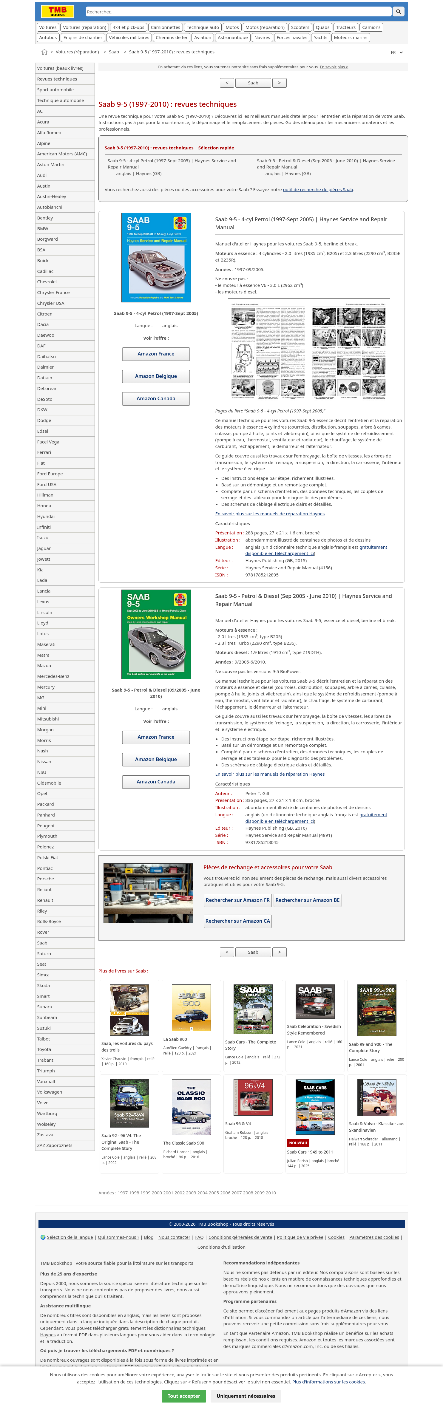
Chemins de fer (172, 37)
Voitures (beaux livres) (60, 68)
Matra (43, 655)
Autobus (48, 37)
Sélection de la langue (70, 1237)
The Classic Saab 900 (183, 1143)
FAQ (199, 1237)
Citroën (45, 314)
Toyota (44, 1049)
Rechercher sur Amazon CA (238, 921)
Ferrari (44, 452)
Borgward (47, 239)
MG (41, 698)
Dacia (43, 324)
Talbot (43, 1039)
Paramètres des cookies (374, 1237)
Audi (42, 175)
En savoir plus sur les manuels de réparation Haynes (270, 514)
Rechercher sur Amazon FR (238, 900)
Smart (43, 996)
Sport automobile (55, 89)
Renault (45, 900)
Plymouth (47, 836)
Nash (42, 751)
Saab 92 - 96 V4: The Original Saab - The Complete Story (121, 1142)
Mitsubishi (48, 719)
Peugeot (46, 825)
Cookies (336, 1237)
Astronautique (233, 37)
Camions (371, 27)
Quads (323, 27)
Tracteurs (346, 27)
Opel (42, 793)
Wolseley (46, 1124)
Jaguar (44, 548)
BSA (41, 250)
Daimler (45, 367)
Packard (45, 804)
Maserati (46, 644)
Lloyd (42, 623)
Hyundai (46, 516)
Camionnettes (165, 27)
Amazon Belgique (156, 376)
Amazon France (156, 353)
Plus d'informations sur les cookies (328, 1382)
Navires (262, 37)
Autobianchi (49, 207)
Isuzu (43, 537)
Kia (40, 570)
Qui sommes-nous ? (118, 1237)
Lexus (43, 601)
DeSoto (45, 399)
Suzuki (44, 1028)
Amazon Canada (156, 398)
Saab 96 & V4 (238, 1123)
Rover (43, 932)
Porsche (45, 879)
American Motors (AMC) (62, 154)
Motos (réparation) (265, 27)
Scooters (300, 27)
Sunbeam (47, 1017)
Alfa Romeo (49, 132)
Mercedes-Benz (53, 676)
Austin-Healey (51, 196)
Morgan (45, 729)
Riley (42, 911)
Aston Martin (50, 164)
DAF (41, 346)
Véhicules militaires (129, 37)
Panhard (46, 815)
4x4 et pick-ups (128, 27)
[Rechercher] (399, 11)
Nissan (44, 761)
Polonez (45, 847)
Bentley (45, 218)
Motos (232, 27)
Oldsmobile (49, 783)
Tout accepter (184, 1396)
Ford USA (47, 484)
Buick (43, 260)
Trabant (45, 1060)
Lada (42, 580)
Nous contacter (174, 1237)
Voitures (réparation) (84, 27)
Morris (44, 740)
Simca (43, 975)
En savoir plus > (334, 66)
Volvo (43, 1103)
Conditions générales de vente (240, 1237)
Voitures (48, 27)
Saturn (44, 953)
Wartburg (47, 1113)
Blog (149, 1237)
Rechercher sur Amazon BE (307, 900)
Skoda (43, 985)
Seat (42, 964)
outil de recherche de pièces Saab (318, 189)
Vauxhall (46, 1081)
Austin (44, 186)
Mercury (46, 687)
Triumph (46, 1071)
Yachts (320, 37)
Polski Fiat (47, 857)
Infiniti (44, 527)
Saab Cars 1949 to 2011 (310, 1152)
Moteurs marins (351, 37)
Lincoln (44, 612)
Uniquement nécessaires (246, 1396)
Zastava (45, 1134)
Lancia (44, 591)
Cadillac (45, 271)
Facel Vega (48, 442)
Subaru (45, 1006)
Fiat (41, 463)
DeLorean (47, 388)
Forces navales (292, 37)
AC (40, 111)
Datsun (45, 378)
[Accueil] (44, 52)
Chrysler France (53, 292)
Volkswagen (49, 1092)
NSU (42, 772)
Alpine (43, 143)
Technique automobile (60, 100)
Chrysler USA (50, 303)
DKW (42, 409)
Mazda (44, 665)
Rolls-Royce (49, 921)
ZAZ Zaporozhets (54, 1145)
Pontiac (45, 868)
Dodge (44, 420)
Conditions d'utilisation (221, 1247)
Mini (42, 708)
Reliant (44, 889)
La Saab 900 (175, 1039)
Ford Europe (50, 474)
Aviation (202, 37)
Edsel (42, 431)
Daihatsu (46, 356)
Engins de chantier (83, 37)
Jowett (43, 559)
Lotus (43, 633)
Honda (44, 505)
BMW (42, 228)
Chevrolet (47, 282)
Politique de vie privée (300, 1237)
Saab (114, 52)
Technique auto (203, 27)
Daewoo (45, 335)
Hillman (45, 495)
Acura (43, 122)
